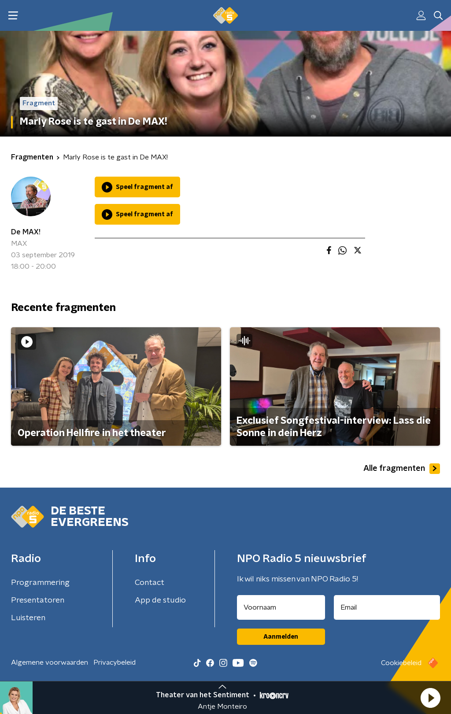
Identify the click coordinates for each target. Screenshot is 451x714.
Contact (149, 583)
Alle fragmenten (401, 468)
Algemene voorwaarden (49, 662)
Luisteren (28, 618)
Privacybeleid (114, 662)
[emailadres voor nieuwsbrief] (387, 607)
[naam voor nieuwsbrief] (281, 607)
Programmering (40, 583)
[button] (430, 698)
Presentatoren (37, 600)
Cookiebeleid (401, 662)
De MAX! (26, 232)
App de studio (160, 600)
